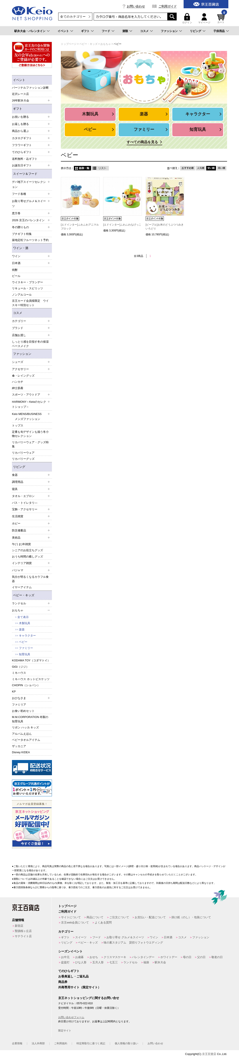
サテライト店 (23, 936)
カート (221, 18)
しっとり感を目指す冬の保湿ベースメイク (30, 344)
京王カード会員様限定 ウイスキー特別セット (30, 303)
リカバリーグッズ (23, 458)
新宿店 (19, 925)
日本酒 (168, 937)
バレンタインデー (143, 957)
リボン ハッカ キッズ (25, 727)
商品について (94, 917)
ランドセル (130, 962)
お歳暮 (79, 957)
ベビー (23, 642)
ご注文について (119, 917)
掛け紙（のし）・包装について (191, 917)
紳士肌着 (17, 388)
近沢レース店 (20, 94)
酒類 (125, 31)
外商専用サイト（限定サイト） (79, 987)
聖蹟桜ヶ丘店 (23, 931)
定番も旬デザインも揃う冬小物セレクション (30, 434)
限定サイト (64, 1030)
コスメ (144, 31)
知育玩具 (24, 654)
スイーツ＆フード (25, 173)
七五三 (113, 962)
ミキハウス (19, 672)
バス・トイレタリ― (24, 502)
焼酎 (15, 269)
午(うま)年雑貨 (21, 544)
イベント (63, 31)
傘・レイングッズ (23, 375)
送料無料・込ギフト (24, 158)
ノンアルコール (22, 294)
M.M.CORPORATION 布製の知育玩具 (30, 719)
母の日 (187, 957)
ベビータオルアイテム (26, 739)
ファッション (169, 31)
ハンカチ (17, 381)
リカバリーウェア (23, 452)
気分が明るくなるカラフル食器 (30, 579)
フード (106, 31)
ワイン (154, 937)
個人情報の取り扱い (126, 1043)
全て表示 (23, 617)
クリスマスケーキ (115, 957)
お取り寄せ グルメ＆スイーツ (125, 937)
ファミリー (26, 648)
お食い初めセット (23, 711)
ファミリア (19, 704)
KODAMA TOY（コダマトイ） (31, 660)
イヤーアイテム (22, 587)
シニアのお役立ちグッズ (27, 550)
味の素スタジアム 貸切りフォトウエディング (133, 942)
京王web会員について (75, 922)
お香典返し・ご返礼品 (73, 976)
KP (14, 691)
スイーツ (80, 937)
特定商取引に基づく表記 (90, 1043)
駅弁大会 (160, 962)
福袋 (146, 962)
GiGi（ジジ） (20, 666)
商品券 (62, 982)
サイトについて (71, 917)
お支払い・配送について (150, 917)
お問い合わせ (136, 6)
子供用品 (219, 31)
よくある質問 (103, 922)
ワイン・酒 (20, 248)
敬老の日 (217, 957)
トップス (17, 425)
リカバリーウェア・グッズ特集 (30, 444)
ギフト (85, 31)
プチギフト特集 (22, 234)
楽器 (22, 629)
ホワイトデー (168, 957)
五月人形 (98, 962)
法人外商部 (38, 1043)
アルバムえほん (22, 733)
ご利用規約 (60, 1043)
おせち (94, 957)
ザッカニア (19, 746)
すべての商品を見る (142, 142)
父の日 (201, 957)
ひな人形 (80, 962)
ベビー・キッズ (23, 595)
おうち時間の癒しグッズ (27, 556)
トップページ (67, 906)
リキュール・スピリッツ (27, 288)
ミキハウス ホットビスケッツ (31, 679)
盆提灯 (65, 962)
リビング (195, 31)
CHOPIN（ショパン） (26, 685)
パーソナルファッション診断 (30, 87)
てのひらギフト (69, 971)
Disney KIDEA (21, 752)
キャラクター (27, 635)
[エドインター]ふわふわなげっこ (122, 224)
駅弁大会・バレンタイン (29, 31)
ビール (16, 276)
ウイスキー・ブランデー (27, 282)
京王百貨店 (209, 1054)
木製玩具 (24, 623)
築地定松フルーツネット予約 (30, 240)
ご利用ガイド (167, 6)
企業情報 (17, 1043)
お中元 (65, 957)
